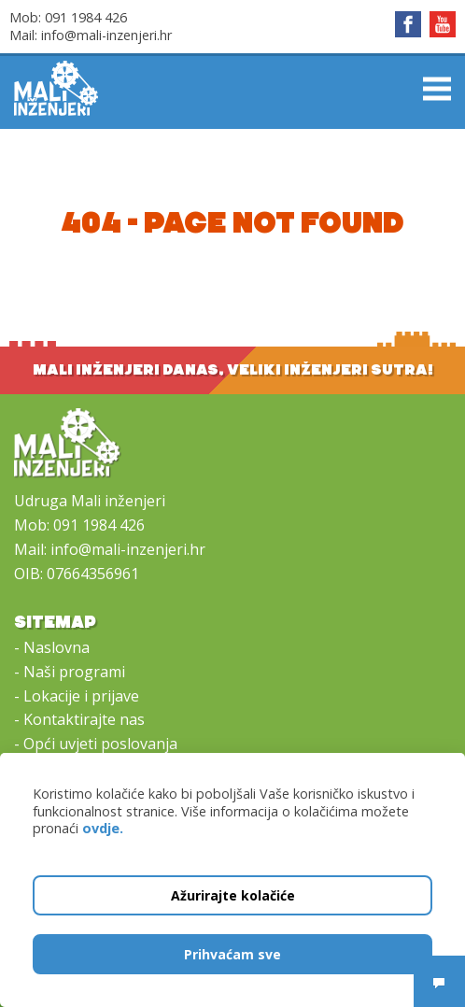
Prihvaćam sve (232, 954)
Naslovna (56, 647)
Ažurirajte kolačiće (233, 895)
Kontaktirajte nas (84, 719)
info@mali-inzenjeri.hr (106, 35)
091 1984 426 (86, 17)
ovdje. (102, 828)
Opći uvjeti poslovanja (100, 743)
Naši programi (74, 671)
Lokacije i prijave (81, 696)
